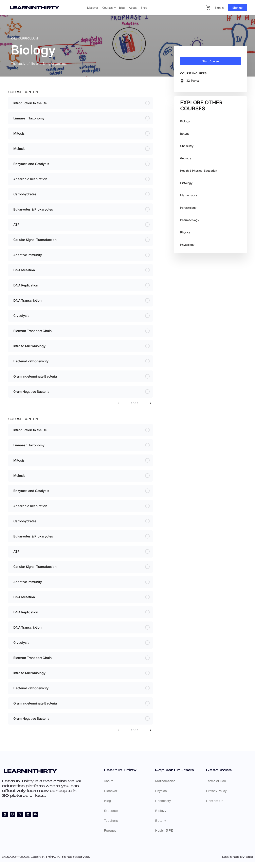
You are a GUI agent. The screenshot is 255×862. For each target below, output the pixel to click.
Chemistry (187, 146)
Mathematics (188, 195)
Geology (185, 158)
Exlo (249, 857)
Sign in (219, 7)
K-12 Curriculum (24, 38)
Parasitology (188, 207)
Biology (185, 121)
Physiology (187, 244)
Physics (185, 232)
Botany (184, 133)
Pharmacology (189, 220)
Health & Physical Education (198, 170)
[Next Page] (150, 403)
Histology (186, 183)
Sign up (237, 7)
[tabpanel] (80, 245)
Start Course (210, 61)
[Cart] (208, 7)
